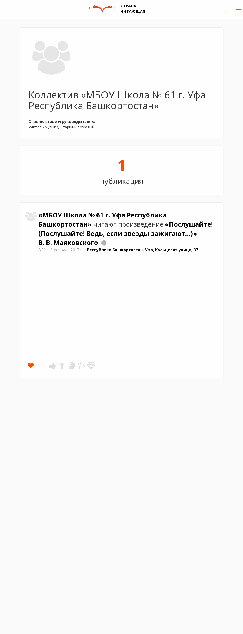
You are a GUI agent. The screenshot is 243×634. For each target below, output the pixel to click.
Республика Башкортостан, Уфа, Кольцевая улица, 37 (142, 249)
